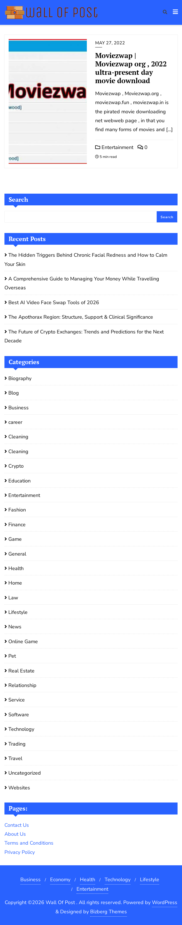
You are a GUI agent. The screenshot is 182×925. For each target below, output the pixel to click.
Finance (17, 524)
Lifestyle (18, 612)
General (17, 554)
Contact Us (16, 825)
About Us (15, 834)
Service (16, 699)
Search (18, 199)
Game (15, 539)
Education (19, 480)
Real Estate (21, 670)
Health (16, 568)
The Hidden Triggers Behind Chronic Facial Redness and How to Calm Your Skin (85, 259)
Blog (13, 393)
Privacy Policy (19, 852)
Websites (19, 787)
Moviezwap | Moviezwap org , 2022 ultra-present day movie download (131, 68)
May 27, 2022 (110, 43)
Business (18, 407)
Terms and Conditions (28, 843)
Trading (17, 744)
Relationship (22, 685)
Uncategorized (24, 773)
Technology (21, 729)
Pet (12, 656)
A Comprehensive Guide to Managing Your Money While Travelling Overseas (81, 283)
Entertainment (114, 147)
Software (18, 714)
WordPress (164, 902)
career (15, 422)
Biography (19, 378)
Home (15, 583)
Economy (60, 879)
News (14, 626)
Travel (15, 758)
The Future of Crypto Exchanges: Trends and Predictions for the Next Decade (84, 336)
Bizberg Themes (108, 911)
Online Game (23, 641)
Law (13, 597)
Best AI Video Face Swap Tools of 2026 (53, 302)
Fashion (17, 509)
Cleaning (18, 436)
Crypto (16, 466)
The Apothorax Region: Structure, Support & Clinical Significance (80, 317)
